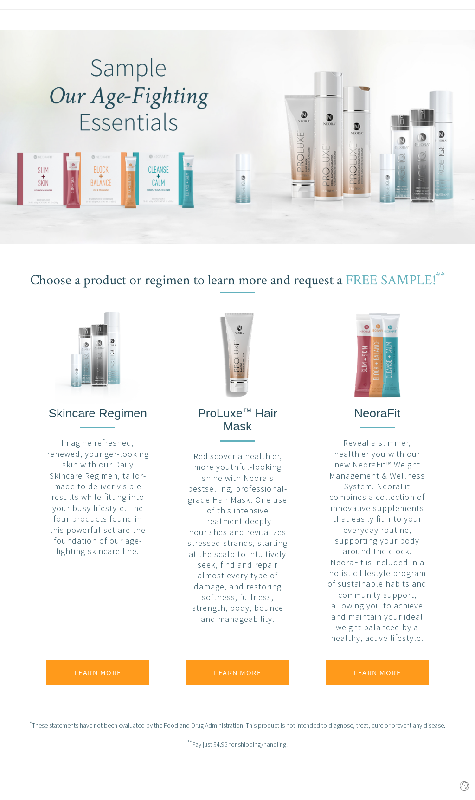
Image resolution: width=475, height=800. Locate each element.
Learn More (98, 672)
